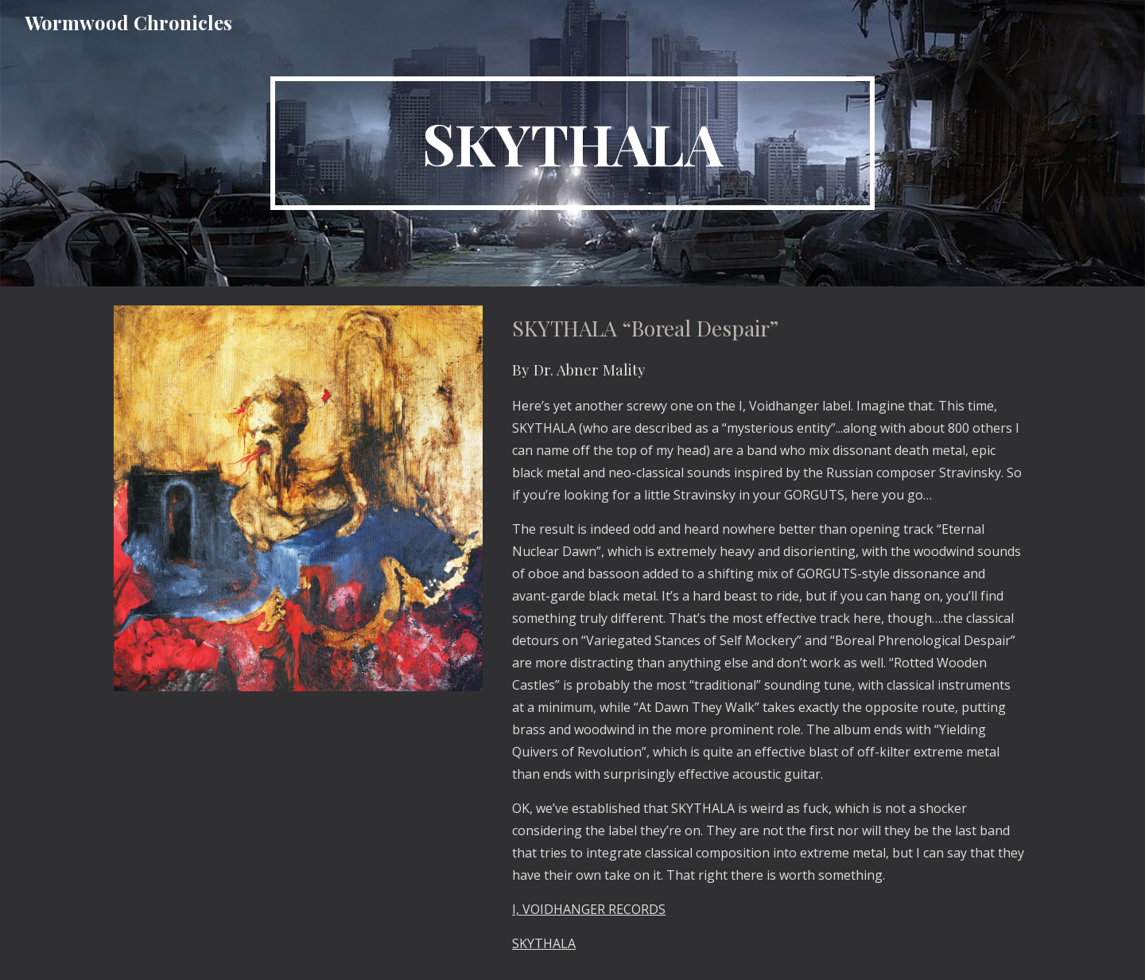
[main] (572, 143)
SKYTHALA (544, 943)
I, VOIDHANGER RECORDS (589, 909)
